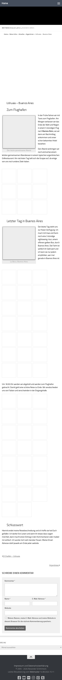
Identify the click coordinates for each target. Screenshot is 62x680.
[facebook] (19, 678)
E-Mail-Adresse (39, 599)
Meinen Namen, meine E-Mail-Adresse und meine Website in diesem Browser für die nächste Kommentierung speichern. (30, 620)
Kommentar (10, 581)
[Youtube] (24, 678)
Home (5, 3)
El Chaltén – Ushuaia (11, 556)
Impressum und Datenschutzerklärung (31, 665)
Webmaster (35, 672)
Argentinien (54, 565)
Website (8, 608)
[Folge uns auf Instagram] (33, 678)
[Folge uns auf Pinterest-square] (38, 678)
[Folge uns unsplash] (43, 678)
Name (7, 599)
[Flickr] (28, 678)
